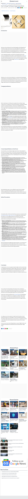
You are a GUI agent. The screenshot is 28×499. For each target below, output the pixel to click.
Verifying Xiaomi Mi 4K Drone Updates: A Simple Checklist (23, 368)
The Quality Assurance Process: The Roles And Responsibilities (10, 471)
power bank (10, 117)
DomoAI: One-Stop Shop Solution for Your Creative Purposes (14, 409)
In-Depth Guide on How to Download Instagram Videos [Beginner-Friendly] (9, 473)
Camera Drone (16, 59)
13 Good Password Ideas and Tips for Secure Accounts (9, 474)
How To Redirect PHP (11, 450)
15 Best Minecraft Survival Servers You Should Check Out (9, 476)
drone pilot (3, 240)
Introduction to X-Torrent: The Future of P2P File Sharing (15, 443)
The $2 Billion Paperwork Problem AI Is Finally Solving (5, 420)
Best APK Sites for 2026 (14, 419)
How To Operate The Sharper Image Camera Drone (5, 357)
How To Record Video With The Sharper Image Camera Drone (23, 357)
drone (25, 55)
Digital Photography (12, 10)
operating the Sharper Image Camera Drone (8, 215)
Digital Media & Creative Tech (5, 10)
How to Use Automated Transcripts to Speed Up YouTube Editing (5, 431)
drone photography (17, 294)
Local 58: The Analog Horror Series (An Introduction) (15, 453)
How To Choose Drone (4, 378)
